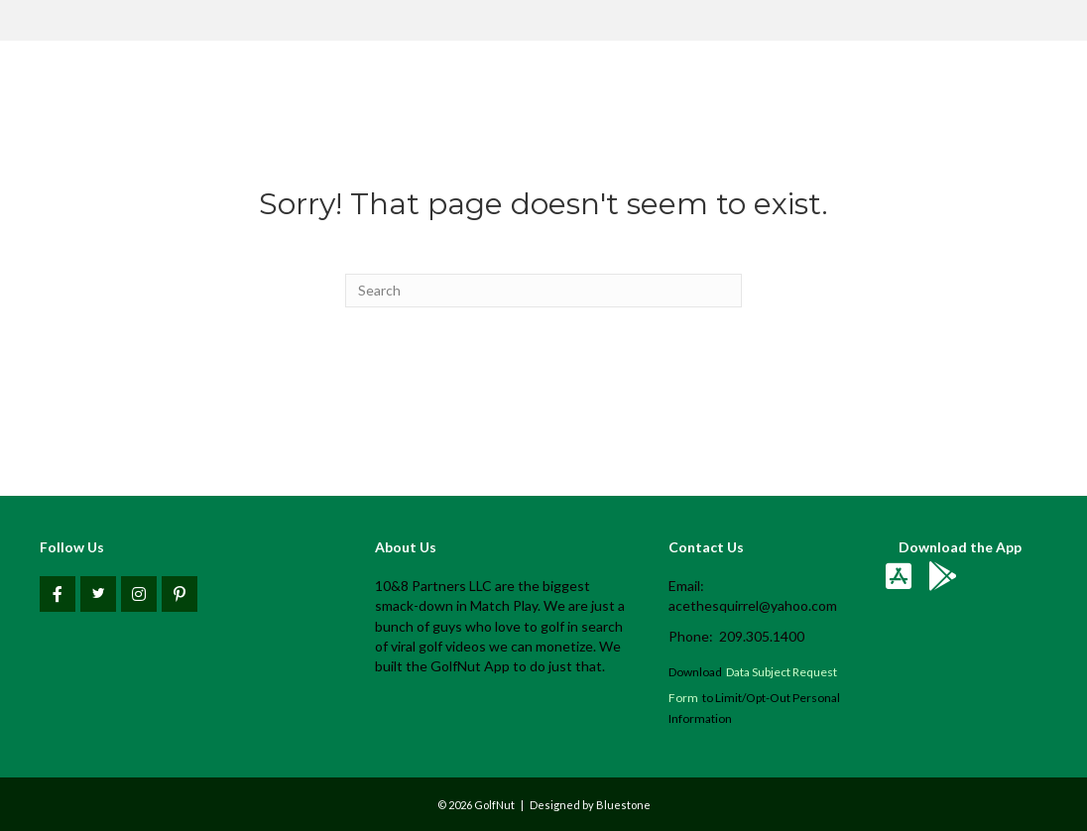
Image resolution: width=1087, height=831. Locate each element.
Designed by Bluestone (590, 804)
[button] (57, 594)
